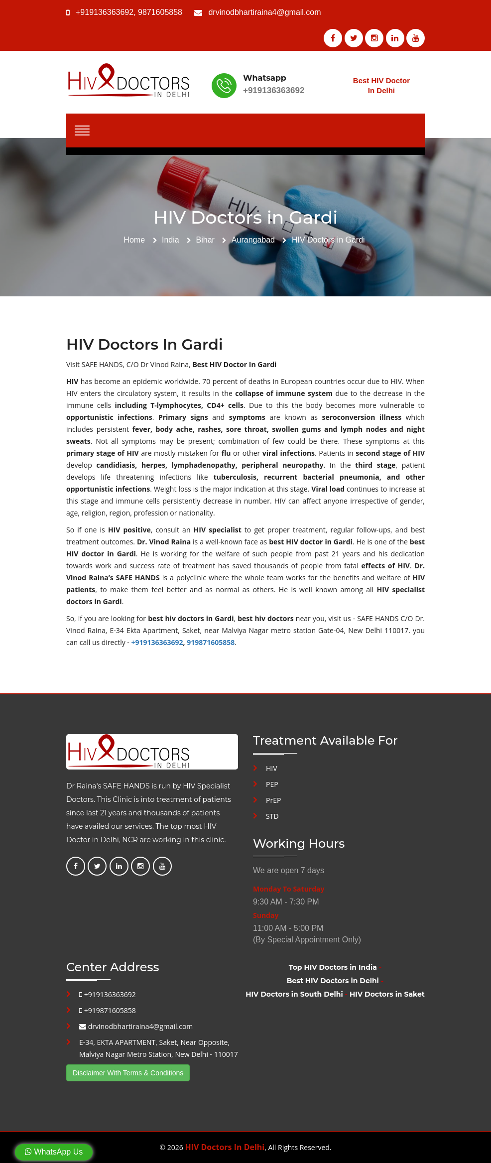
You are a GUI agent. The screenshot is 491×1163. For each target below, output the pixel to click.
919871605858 (211, 642)
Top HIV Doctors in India (333, 967)
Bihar (205, 240)
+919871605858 (107, 1010)
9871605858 (160, 12)
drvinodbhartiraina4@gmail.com (264, 12)
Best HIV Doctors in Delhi (333, 980)
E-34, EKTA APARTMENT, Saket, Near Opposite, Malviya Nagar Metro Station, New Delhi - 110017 (158, 1048)
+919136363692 (104, 12)
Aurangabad (253, 240)
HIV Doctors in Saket (387, 994)
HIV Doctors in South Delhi (294, 994)
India (170, 240)
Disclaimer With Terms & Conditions (128, 1073)
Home (134, 240)
